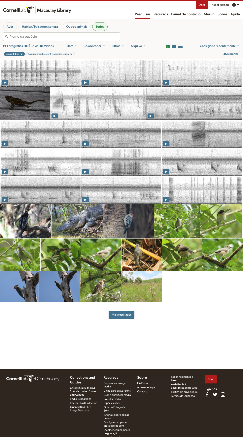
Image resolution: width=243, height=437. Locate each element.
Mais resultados (121, 314)
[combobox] (65, 37)
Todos (100, 26)
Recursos (161, 14)
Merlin (209, 14)
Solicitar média (112, 399)
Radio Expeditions (80, 399)
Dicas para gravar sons (117, 390)
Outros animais (76, 26)
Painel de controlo (186, 14)
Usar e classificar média (117, 395)
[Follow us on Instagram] (223, 394)
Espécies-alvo (112, 403)
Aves (10, 26)
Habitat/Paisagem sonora (40, 26)
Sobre (222, 14)
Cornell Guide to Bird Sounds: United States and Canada (83, 391)
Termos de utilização (183, 396)
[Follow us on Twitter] (215, 394)
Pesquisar (142, 14)
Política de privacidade (184, 392)
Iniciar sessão (220, 4)
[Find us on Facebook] (207, 394)
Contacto (142, 391)
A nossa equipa (146, 387)
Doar (202, 4)
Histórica (142, 383)
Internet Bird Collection (83, 403)
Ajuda (235, 14)
